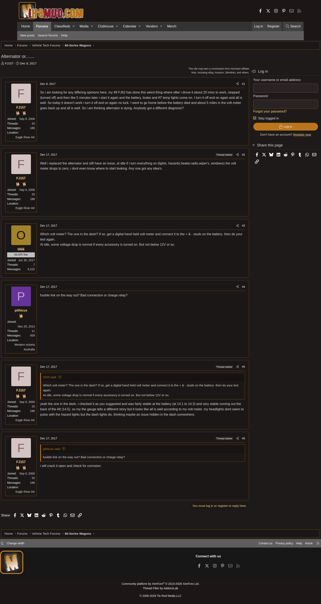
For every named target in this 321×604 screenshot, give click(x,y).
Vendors (152, 26)
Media (84, 26)
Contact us (244, 544)
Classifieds (62, 26)
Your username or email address (257, 82)
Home (25, 26)
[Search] (293, 26)
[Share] (218, 86)
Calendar (129, 26)
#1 (224, 86)
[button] (74, 26)
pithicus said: (71, 456)
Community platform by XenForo (160, 584)
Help (64, 35)
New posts (27, 35)
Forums (42, 26)
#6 (224, 445)
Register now (283, 136)
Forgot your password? (251, 113)
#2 (224, 156)
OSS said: (69, 379)
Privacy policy (264, 544)
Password (241, 98)
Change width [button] (34, 544)
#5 (224, 368)
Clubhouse (106, 26)
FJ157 (28, 65)
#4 (224, 288)
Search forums (48, 35)
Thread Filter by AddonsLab (160, 589)
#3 (224, 227)
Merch (171, 26)
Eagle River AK (44, 139)
